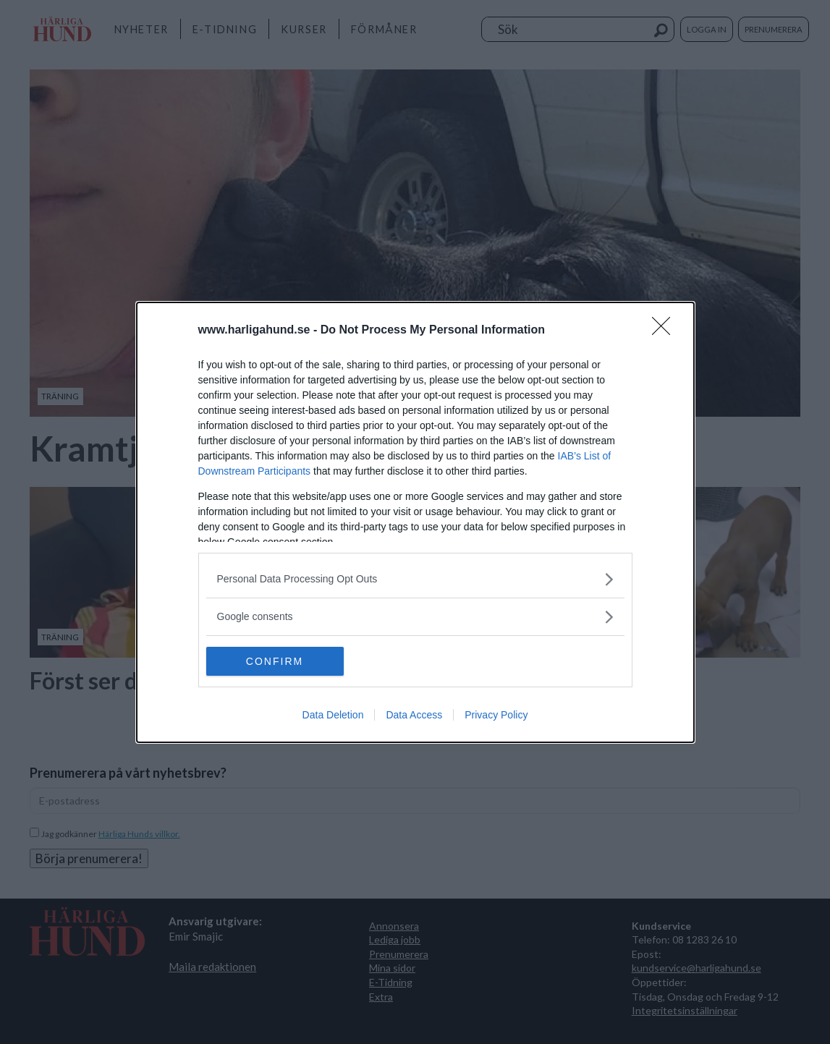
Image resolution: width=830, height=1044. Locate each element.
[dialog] (415, 522)
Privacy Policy (496, 715)
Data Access (414, 715)
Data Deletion (333, 715)
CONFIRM (274, 661)
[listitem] (415, 579)
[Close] (665, 330)
